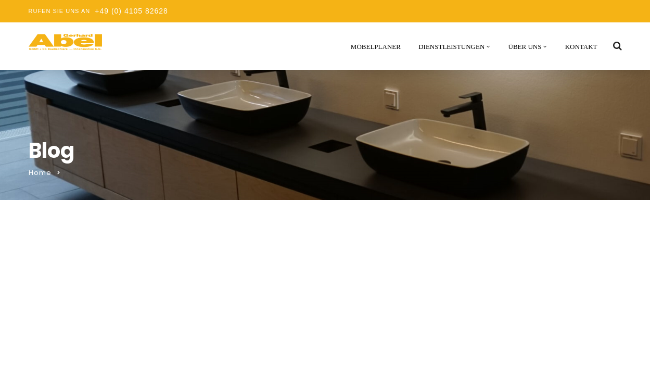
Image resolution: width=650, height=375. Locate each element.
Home (40, 173)
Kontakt (581, 47)
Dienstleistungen (451, 47)
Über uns (525, 47)
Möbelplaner (376, 47)
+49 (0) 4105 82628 (131, 11)
